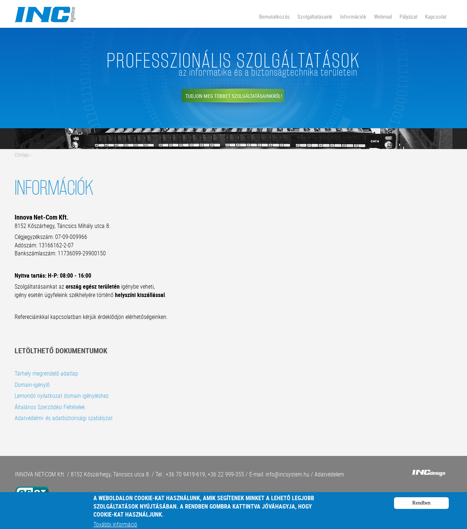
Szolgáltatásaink (314, 16)
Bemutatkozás (274, 16)
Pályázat (408, 16)
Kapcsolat (435, 16)
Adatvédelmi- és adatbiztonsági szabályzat (64, 418)
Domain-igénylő (32, 385)
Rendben (421, 505)
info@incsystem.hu (287, 474)
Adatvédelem (329, 474)
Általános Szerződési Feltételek (50, 407)
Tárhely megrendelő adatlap (46, 373)
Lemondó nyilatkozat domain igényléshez (62, 396)
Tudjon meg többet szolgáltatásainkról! (233, 95)
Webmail (383, 16)
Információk (353, 16)
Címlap (22, 154)
